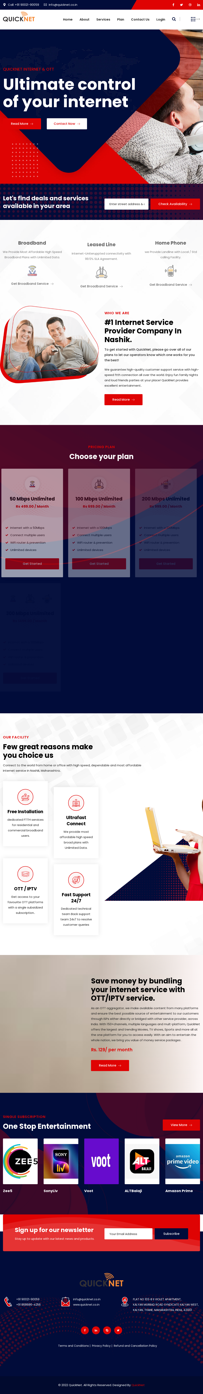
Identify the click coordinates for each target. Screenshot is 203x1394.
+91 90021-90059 (27, 1299)
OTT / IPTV (25, 889)
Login (160, 19)
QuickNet (138, 1385)
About (84, 19)
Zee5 (7, 1190)
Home (68, 19)
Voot (88, 1190)
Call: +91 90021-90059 (21, 5)
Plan (120, 19)
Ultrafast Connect (76, 821)
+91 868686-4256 (28, 1305)
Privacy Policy (101, 1346)
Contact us (140, 19)
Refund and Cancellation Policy (135, 1346)
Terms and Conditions (73, 1346)
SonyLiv (51, 1190)
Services (103, 19)
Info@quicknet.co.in (60, 5)
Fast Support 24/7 (76, 898)
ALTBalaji (133, 1190)
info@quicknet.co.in (87, 1299)
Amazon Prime (179, 1190)
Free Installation (25, 812)
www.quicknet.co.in (86, 1305)
